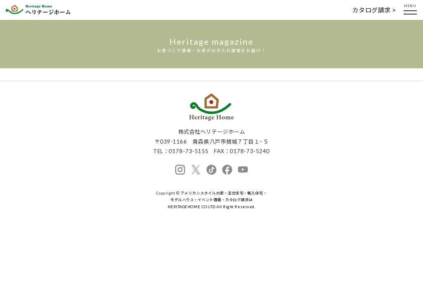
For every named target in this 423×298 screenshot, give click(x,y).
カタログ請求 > (374, 10)
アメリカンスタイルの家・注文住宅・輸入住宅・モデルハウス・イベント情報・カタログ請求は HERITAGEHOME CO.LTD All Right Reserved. (217, 200)
